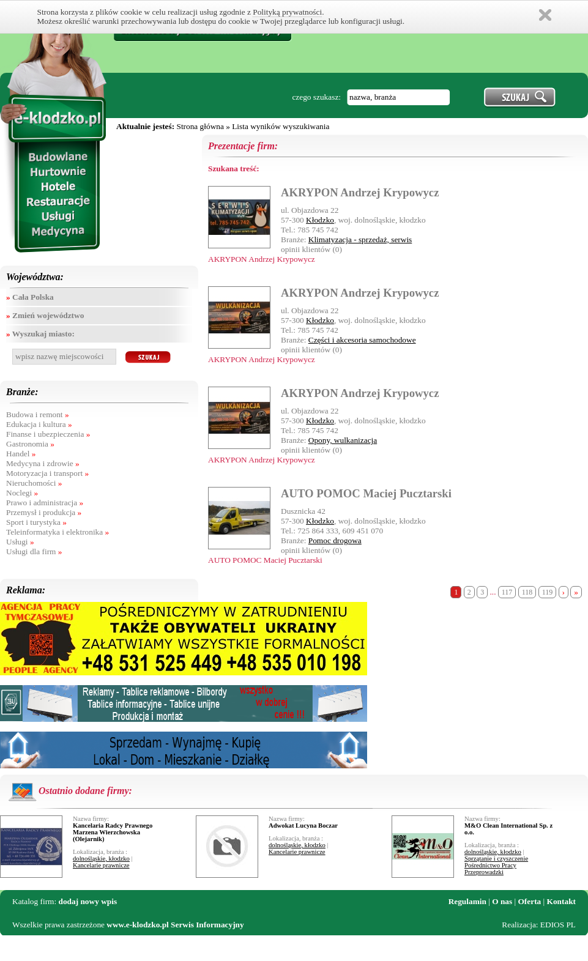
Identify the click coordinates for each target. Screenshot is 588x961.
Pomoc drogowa (335, 540)
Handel (21, 453)
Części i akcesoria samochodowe (362, 339)
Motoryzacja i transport (47, 473)
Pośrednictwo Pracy (490, 865)
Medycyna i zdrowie (43, 463)
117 (507, 592)
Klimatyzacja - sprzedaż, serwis (360, 239)
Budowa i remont (37, 414)
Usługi (20, 541)
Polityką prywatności (287, 12)
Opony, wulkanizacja (342, 440)
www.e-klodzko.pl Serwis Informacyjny (175, 924)
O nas (502, 901)
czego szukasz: (316, 97)
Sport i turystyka (36, 522)
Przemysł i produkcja (43, 512)
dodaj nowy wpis (88, 901)
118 (527, 592)
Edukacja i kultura (39, 424)
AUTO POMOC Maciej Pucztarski (366, 493)
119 (547, 592)
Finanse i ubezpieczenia (48, 434)
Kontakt (561, 901)
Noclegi (22, 492)
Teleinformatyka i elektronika (57, 531)
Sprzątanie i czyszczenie (496, 858)
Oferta (529, 901)
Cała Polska (30, 297)
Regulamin (467, 901)
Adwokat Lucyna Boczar (303, 825)
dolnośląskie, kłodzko (101, 858)
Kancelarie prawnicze (101, 865)
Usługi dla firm (34, 551)
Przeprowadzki (484, 872)
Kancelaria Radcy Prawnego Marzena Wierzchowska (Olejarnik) (112, 832)
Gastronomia (30, 443)
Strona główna (199, 126)
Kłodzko (320, 219)
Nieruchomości (34, 483)
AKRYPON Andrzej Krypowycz (360, 192)
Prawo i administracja (44, 502)
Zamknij (545, 15)
